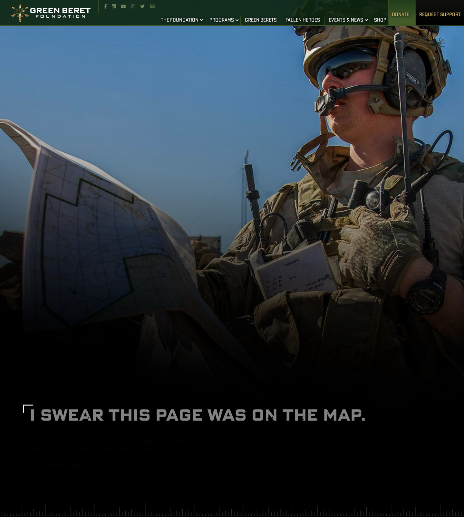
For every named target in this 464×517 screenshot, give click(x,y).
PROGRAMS (221, 20)
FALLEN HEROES (302, 20)
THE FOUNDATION (179, 20)
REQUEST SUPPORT (440, 14)
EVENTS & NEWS (346, 20)
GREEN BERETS (261, 20)
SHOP (380, 20)
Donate (400, 14)
